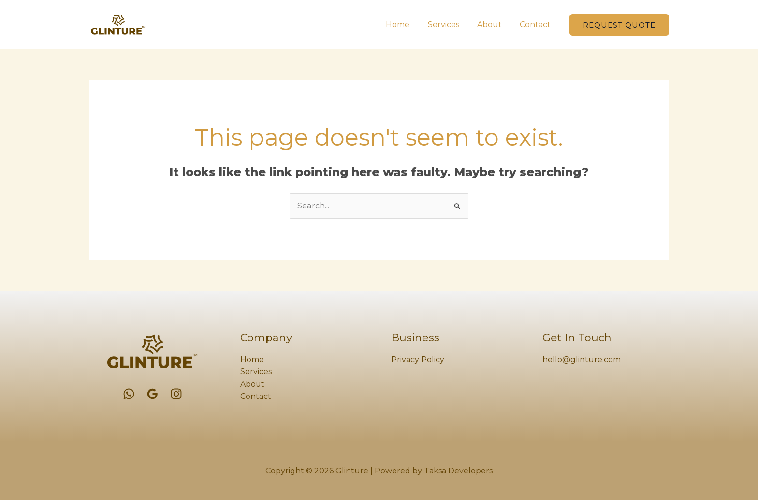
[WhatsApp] (129, 394)
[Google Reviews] (152, 394)
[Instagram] (176, 394)
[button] (619, 25)
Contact (536, 24)
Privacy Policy (417, 359)
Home (407, 24)
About (493, 24)
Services (450, 24)
